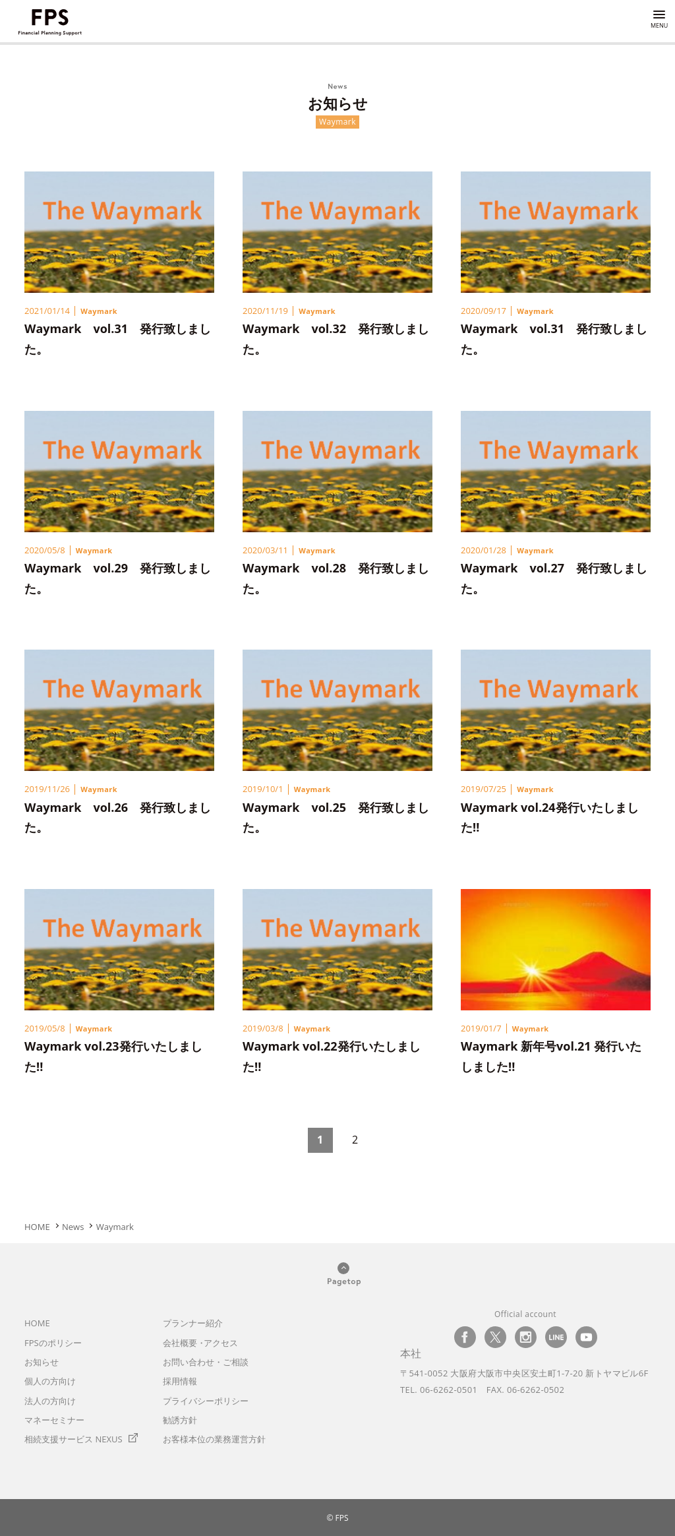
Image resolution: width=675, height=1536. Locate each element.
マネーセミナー (54, 1420)
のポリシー (53, 1343)
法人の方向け (50, 1401)
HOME (37, 1323)
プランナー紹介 (193, 1323)
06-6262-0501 (448, 1390)
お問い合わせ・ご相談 (206, 1362)
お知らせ (41, 1362)
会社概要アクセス (200, 1343)
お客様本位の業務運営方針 (214, 1439)
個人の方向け (50, 1381)
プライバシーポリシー (206, 1401)
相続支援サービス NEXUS (73, 1439)
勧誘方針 (180, 1420)
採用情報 (180, 1381)
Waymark (98, 311)
